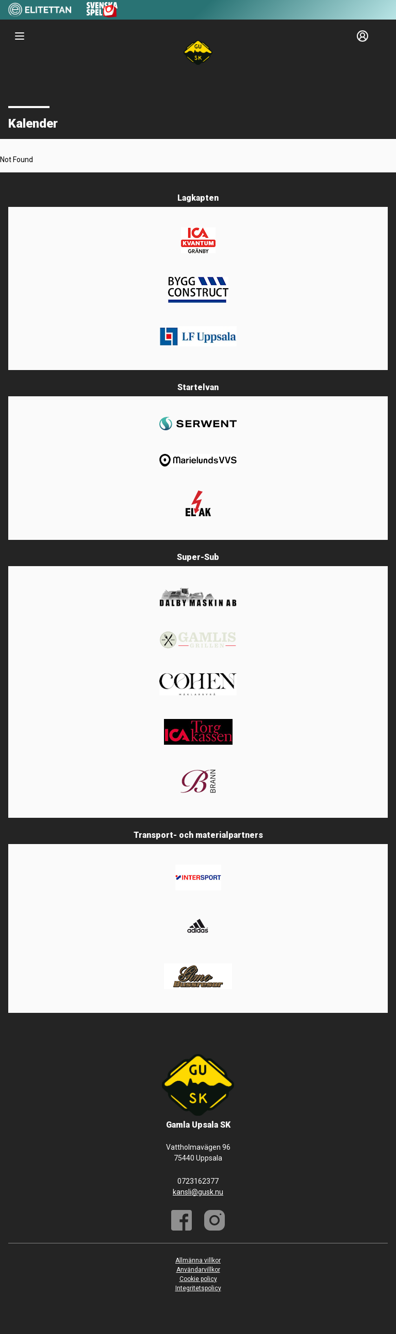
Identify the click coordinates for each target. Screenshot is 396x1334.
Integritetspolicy (198, 1288)
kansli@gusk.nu (198, 1192)
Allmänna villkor (198, 1260)
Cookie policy (198, 1279)
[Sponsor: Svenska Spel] (102, 15)
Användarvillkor (198, 1269)
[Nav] (19, 36)
